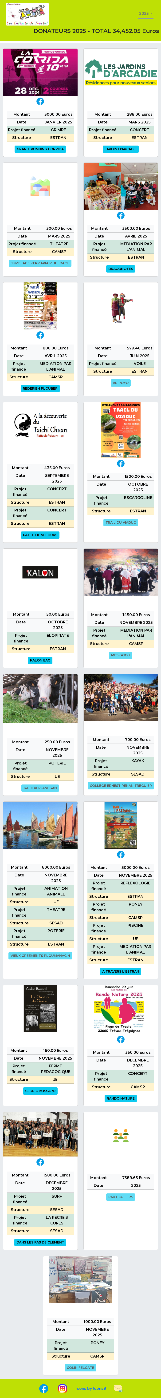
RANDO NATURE (121, 1098)
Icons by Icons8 (91, 1388)
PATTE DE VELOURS (40, 535)
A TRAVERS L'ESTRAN (120, 971)
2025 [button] (144, 13)
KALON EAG (40, 660)
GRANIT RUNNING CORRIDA (40, 149)
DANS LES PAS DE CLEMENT (40, 1242)
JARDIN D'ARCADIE (121, 149)
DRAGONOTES (120, 269)
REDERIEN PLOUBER (40, 388)
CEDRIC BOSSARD (40, 1091)
